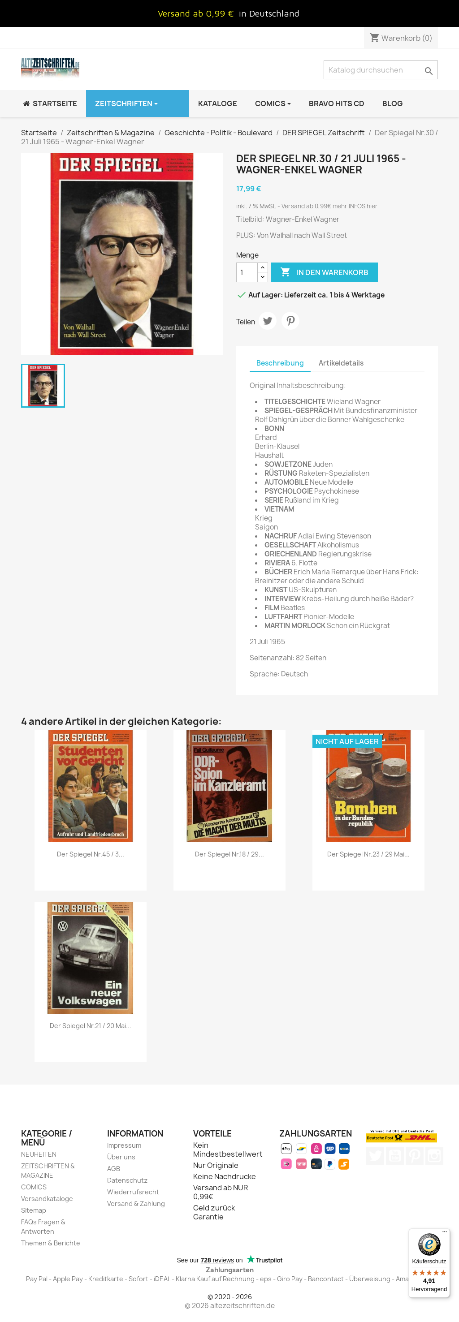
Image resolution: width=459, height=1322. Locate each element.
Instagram (434, 1156)
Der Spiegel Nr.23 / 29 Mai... (368, 854)
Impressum (124, 1145)
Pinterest (290, 321)
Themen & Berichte (50, 1243)
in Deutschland (269, 13)
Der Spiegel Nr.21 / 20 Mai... (90, 1025)
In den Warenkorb (324, 272)
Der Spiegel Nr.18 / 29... (229, 854)
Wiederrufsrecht (133, 1192)
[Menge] (247, 272)
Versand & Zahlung (136, 1203)
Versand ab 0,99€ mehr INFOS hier (329, 206)
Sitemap (33, 1210)
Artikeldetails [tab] (341, 363)
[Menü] (444, 1233)
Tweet (268, 321)
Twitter (375, 1156)
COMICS (34, 1187)
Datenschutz (127, 1180)
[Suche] (381, 69)
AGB (113, 1168)
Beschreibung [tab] (280, 363)
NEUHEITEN (38, 1154)
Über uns (121, 1157)
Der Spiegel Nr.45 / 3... (90, 854)
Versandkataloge (47, 1198)
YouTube (395, 1156)
